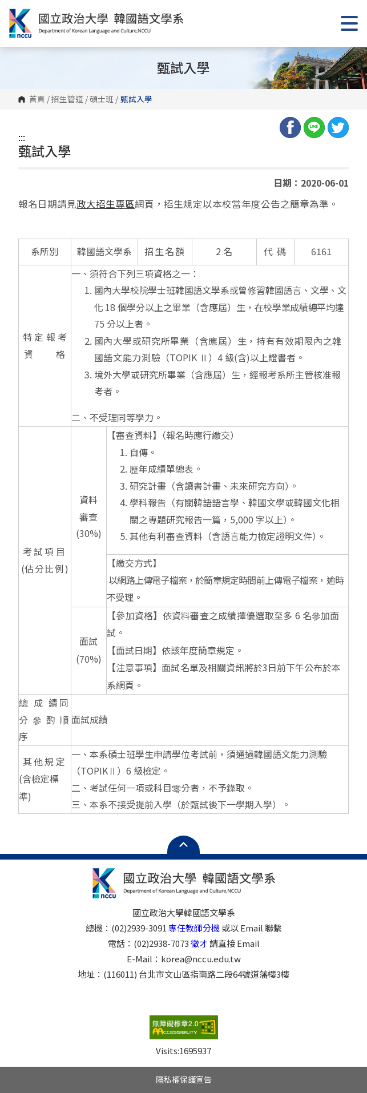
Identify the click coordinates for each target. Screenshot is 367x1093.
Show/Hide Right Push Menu (349, 23)
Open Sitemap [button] (183, 845)
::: (21, 137)
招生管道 (67, 99)
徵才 (199, 943)
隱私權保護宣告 (184, 1079)
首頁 (37, 99)
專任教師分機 (194, 928)
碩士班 (102, 99)
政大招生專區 (105, 204)
